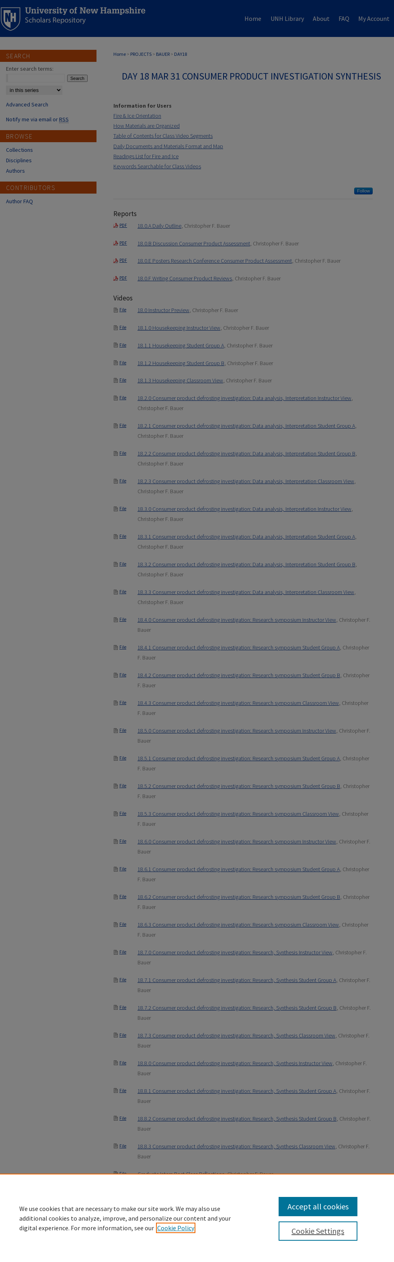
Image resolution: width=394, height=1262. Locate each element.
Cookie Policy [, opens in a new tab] (175, 1228)
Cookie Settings (317, 1231)
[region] (197, 1218)
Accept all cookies (318, 1206)
